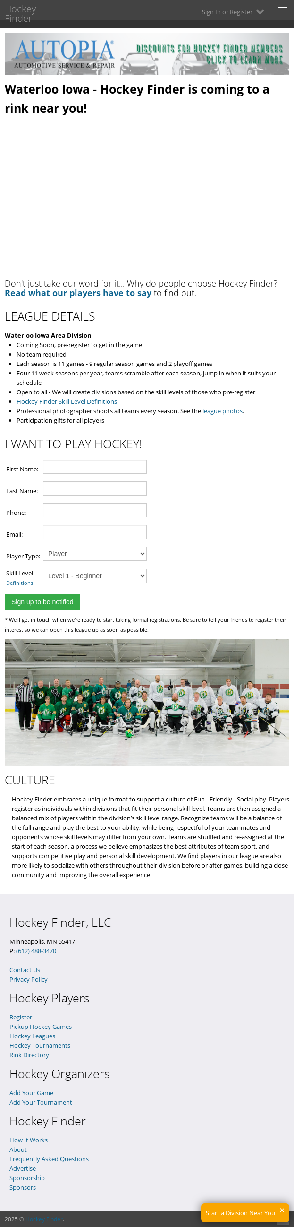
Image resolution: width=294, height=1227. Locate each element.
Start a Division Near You (240, 1213)
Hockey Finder (44, 1219)
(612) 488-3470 (36, 951)
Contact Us (24, 970)
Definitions (19, 582)
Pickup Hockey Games (40, 1026)
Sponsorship (27, 1178)
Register (20, 1017)
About (18, 1149)
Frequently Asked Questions (49, 1159)
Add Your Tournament (40, 1102)
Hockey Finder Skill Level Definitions (67, 401)
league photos (222, 411)
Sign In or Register (234, 12)
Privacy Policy (28, 979)
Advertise (22, 1168)
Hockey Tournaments (39, 1045)
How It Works (28, 1140)
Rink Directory (29, 1055)
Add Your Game (31, 1092)
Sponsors (22, 1187)
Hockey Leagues (32, 1036)
